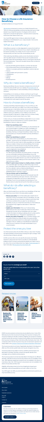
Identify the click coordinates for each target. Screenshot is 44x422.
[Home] (6, 3)
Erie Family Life (32, 87)
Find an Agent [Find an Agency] (36, 2)
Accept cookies (9, 417)
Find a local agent (33, 243)
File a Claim (4, 390)
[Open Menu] (41, 3)
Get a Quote (4, 387)
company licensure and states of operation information (26, 343)
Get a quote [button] (8, 283)
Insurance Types (7, 271)
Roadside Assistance (6, 392)
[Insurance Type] (22, 273)
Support (4, 397)
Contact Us (4, 399)
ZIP (5, 276)
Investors (4, 402)
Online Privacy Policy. (21, 413)
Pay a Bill (4, 395)
